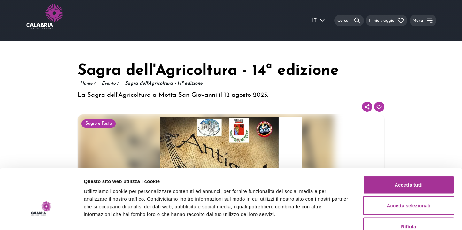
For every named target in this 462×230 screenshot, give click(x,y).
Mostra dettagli (336, 217)
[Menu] (423, 20)
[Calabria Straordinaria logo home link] (57, 20)
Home (87, 83)
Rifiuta (408, 188)
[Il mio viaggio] (386, 20)
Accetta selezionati (409, 167)
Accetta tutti (409, 146)
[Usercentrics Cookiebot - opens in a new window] (41, 217)
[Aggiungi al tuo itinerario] (379, 107)
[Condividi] (367, 107)
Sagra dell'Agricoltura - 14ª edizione (164, 83)
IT (319, 20)
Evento (110, 83)
